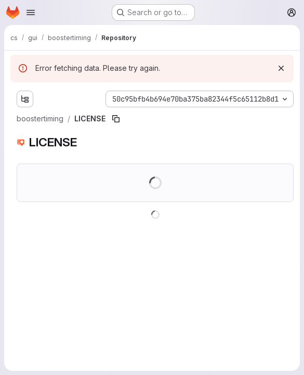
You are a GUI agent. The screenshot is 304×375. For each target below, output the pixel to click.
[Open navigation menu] (30, 12)
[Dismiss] (281, 68)
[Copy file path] (116, 118)
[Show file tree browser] (25, 99)
